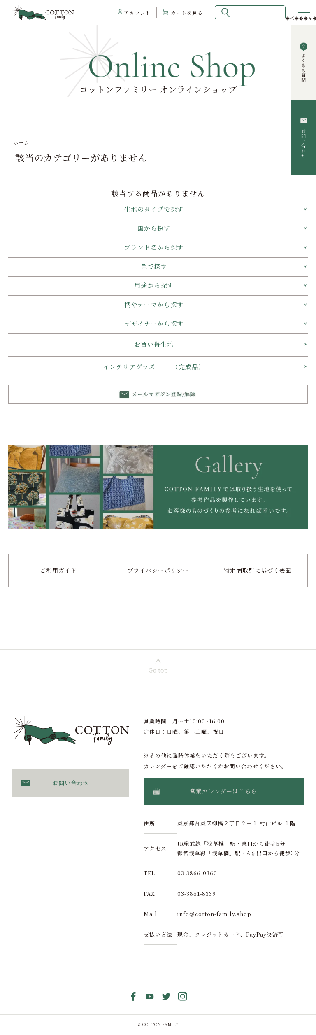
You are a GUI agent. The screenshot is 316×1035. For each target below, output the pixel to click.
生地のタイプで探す (154, 209)
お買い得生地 (154, 344)
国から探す (153, 228)
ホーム (21, 142)
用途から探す (154, 285)
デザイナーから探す (154, 323)
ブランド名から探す (154, 247)
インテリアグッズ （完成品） (154, 366)
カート (187, 12)
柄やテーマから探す (154, 304)
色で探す (154, 266)
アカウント (137, 12)
